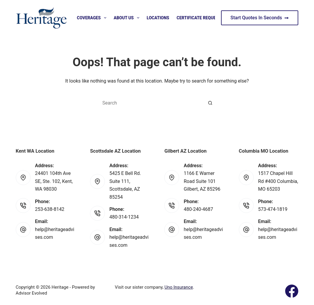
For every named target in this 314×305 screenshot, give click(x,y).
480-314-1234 (124, 217)
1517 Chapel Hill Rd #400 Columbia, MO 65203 (278, 181)
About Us (128, 17)
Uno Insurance (179, 287)
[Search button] (210, 103)
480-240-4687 (198, 209)
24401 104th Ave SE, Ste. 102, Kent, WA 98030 (54, 181)
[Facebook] (291, 291)
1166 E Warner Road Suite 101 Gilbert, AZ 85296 (202, 181)
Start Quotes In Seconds (260, 17)
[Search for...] (150, 103)
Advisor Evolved (31, 293)
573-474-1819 (273, 209)
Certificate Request (203, 17)
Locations (158, 17)
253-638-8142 (49, 209)
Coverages (93, 17)
